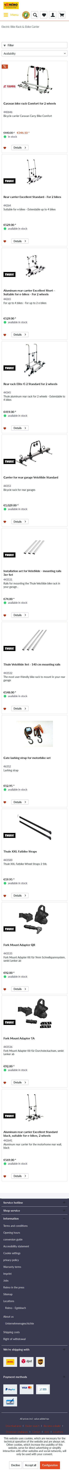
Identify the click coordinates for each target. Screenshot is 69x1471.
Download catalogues (17, 1431)
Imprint (7, 1273)
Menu (11, 14)
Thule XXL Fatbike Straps (20, 851)
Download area (13, 1425)
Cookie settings (11, 1253)
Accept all (30, 1465)
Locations (8, 1301)
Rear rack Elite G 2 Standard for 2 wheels (30, 384)
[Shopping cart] (61, 15)
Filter (9, 45)
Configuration (50, 1465)
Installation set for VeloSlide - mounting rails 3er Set (32, 572)
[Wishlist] (43, 15)
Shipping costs (11, 1332)
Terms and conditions (15, 1225)
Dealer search (32, 1425)
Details (20, 147)
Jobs (5, 1280)
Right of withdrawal (14, 1339)
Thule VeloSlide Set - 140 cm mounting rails (31, 664)
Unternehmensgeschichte (19, 1323)
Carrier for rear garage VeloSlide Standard (30, 477)
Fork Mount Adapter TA (19, 1038)
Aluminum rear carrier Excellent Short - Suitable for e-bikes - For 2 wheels (29, 292)
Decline (15, 1465)
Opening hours (11, 1232)
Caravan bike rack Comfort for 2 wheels (29, 103)
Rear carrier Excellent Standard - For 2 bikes (32, 197)
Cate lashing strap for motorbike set (27, 757)
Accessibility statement (16, 1246)
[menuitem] (10, 15)
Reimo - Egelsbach (15, 1307)
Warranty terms (12, 1266)
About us (8, 1316)
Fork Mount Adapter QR (19, 945)
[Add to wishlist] (5, 147)
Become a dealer (52, 1425)
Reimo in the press (13, 1287)
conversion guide (12, 1239)
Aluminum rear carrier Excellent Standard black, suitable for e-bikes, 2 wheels (30, 1133)
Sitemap (8, 1294)
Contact (36, 1431)
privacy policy (11, 1260)
